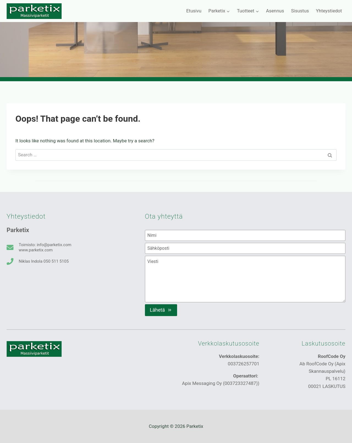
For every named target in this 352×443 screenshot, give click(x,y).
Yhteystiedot (329, 10)
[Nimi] (245, 235)
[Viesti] (245, 279)
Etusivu (193, 10)
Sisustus (300, 10)
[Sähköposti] (245, 248)
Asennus (275, 10)
